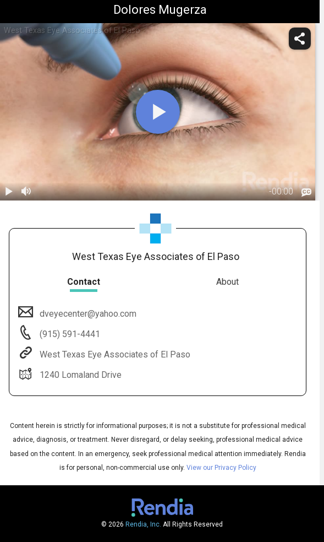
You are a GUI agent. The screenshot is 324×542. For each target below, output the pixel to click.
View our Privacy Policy (221, 467)
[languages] (306, 193)
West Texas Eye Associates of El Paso (113, 354)
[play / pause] (9, 191)
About (227, 282)
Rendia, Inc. (143, 524)
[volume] (26, 191)
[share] (300, 39)
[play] (158, 112)
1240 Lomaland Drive (79, 375)
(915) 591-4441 (68, 334)
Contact (83, 282)
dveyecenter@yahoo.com (86, 313)
